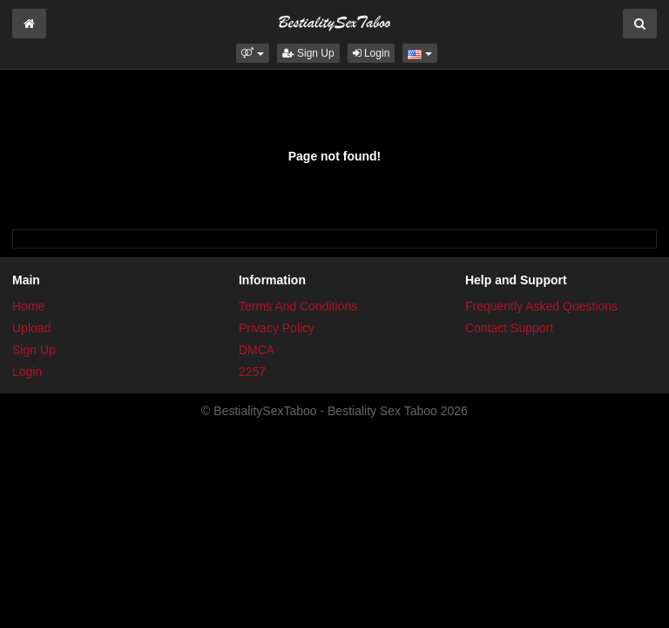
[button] (252, 53)
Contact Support (509, 328)
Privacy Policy (276, 328)
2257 (252, 372)
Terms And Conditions (298, 306)
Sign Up (308, 53)
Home (28, 306)
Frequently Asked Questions (541, 306)
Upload (31, 328)
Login (371, 53)
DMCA (256, 350)
